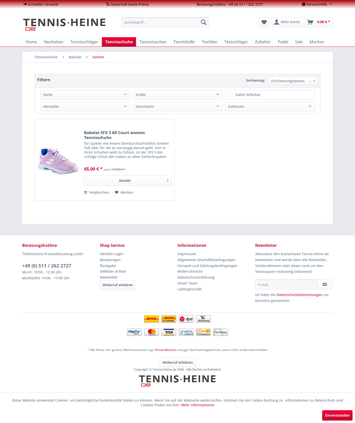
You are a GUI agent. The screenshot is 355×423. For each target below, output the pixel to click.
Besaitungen (110, 259)
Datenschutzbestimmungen (299, 294)
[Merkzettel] (264, 22)
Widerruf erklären (118, 284)
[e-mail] (286, 284)
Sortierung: (255, 80)
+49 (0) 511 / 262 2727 (46, 266)
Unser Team (187, 283)
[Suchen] (203, 22)
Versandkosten (165, 350)
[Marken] (317, 42)
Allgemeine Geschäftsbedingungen (206, 259)
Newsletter (109, 277)
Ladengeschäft (190, 289)
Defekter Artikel (113, 271)
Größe (141, 94)
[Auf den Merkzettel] (124, 192)
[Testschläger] (236, 42)
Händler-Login (111, 253)
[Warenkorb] (319, 22)
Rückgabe (108, 265)
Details (144, 180)
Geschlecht (145, 106)
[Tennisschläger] (84, 42)
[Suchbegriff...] (165, 22)
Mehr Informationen (197, 405)
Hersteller (51, 106)
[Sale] (299, 42)
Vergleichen (96, 192)
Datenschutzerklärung (196, 277)
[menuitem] (40, 4)
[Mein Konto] (287, 22)
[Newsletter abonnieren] (325, 284)
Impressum (187, 253)
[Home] (31, 42)
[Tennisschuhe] (119, 42)
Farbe (48, 94)
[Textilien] (209, 42)
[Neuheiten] (53, 42)
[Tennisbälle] (184, 42)
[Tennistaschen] (153, 42)
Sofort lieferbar (248, 94)
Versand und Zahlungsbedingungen (207, 265)
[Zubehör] (262, 42)
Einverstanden (337, 415)
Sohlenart (236, 106)
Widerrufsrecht (190, 271)
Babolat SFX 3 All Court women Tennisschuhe (114, 135)
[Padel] (283, 42)
